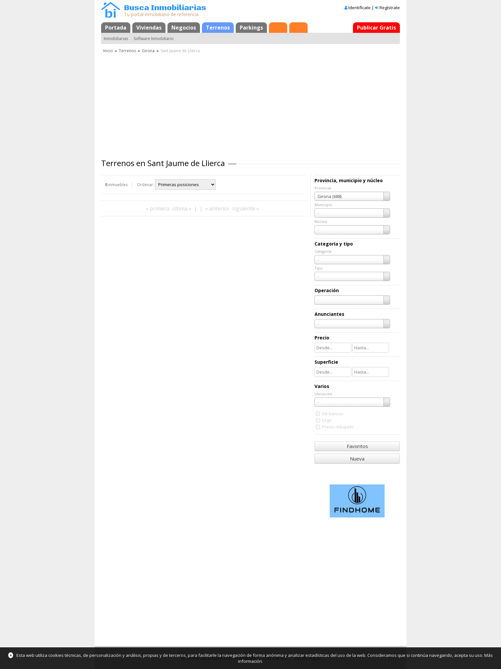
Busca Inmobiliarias (165, 8)
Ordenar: (145, 184)
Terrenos (218, 27)
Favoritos (357, 446)
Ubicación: (324, 393)
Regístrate (390, 8)
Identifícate (359, 8)
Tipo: (319, 268)
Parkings (251, 27)
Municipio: (324, 204)
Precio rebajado (338, 427)
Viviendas (149, 27)
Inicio (108, 51)
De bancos (332, 414)
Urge (327, 420)
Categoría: (323, 251)
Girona (148, 51)
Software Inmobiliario (154, 38)
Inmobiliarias (116, 38)
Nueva (357, 458)
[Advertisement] (250, 103)
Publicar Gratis (376, 27)
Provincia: (323, 187)
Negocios (183, 27)
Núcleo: (321, 221)
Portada (115, 27)
